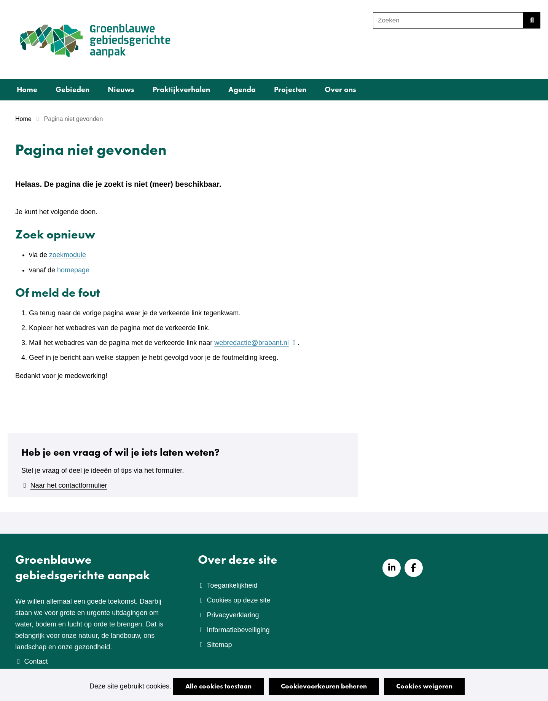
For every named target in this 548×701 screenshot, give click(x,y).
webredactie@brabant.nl (256, 343)
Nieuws (121, 89)
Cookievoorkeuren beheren (324, 686)
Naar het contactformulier (68, 485)
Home (27, 89)
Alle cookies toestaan (218, 686)
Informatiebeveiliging (238, 630)
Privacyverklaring (233, 615)
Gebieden (72, 89)
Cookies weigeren (424, 686)
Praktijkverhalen (181, 89)
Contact (36, 661)
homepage (73, 270)
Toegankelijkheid (232, 585)
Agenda (242, 89)
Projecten (290, 89)
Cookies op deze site (238, 600)
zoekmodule (67, 255)
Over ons (340, 89)
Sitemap (219, 645)
